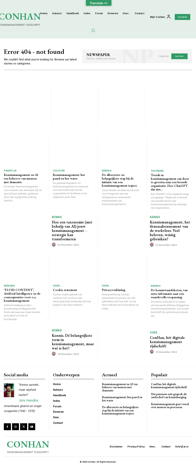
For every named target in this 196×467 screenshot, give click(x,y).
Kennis (106, 171)
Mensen (9, 285)
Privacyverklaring (113, 290)
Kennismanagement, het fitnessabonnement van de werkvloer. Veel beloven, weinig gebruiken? (170, 230)
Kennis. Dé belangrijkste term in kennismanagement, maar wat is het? (73, 342)
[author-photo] (54, 245)
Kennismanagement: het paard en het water (69, 177)
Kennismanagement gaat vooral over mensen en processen (170, 405)
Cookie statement (65, 290)
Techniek (157, 171)
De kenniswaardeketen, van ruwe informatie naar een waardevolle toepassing (169, 293)
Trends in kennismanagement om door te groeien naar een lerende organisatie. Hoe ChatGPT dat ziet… (170, 182)
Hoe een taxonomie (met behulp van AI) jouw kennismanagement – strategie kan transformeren (72, 230)
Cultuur (59, 171)
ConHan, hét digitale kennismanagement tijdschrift (167, 342)
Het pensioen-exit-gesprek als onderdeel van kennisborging (169, 395)
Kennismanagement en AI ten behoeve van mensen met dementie (21, 178)
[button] (93, 30)
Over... (57, 285)
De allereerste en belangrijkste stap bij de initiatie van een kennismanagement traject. (120, 180)
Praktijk (10, 171)
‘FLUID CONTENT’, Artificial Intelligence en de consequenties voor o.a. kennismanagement (22, 295)
